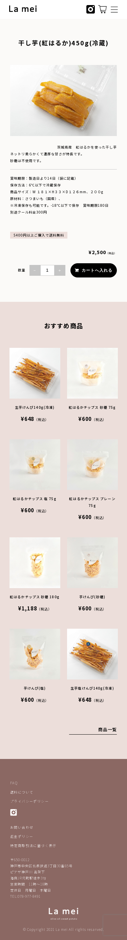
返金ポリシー (21, 836)
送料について (21, 791)
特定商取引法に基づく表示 (33, 845)
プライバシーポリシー (29, 801)
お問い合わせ (21, 827)
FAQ (14, 782)
